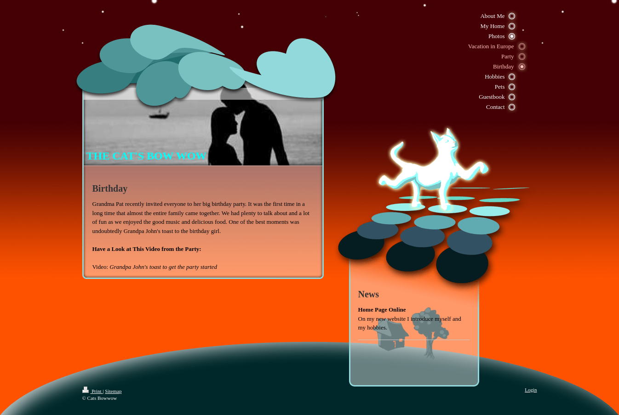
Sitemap (113, 391)
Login (531, 389)
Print (92, 391)
